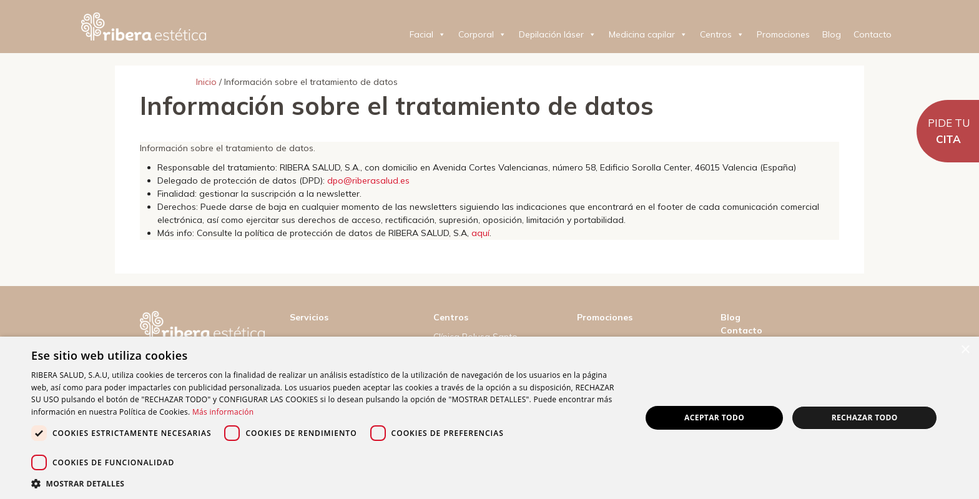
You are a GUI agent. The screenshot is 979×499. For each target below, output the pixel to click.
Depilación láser (557, 34)
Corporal (482, 34)
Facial (428, 34)
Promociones (783, 34)
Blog (831, 34)
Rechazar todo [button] (865, 417)
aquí (480, 233)
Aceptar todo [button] (714, 417)
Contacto (873, 34)
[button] (327, 483)
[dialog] (489, 418)
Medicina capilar (648, 34)
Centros (722, 34)
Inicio (206, 81)
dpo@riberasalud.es (368, 180)
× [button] (965, 350)
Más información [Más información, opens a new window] (222, 412)
